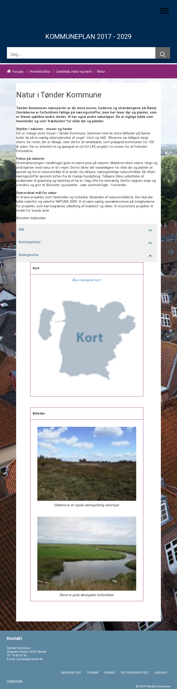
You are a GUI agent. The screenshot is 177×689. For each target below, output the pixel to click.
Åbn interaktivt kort (86, 280)
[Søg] (81, 54)
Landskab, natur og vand (73, 72)
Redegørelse (88, 256)
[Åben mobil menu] (164, 11)
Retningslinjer (88, 243)
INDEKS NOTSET (71, 672)
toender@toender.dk (29, 659)
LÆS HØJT (161, 672)
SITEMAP (92, 672)
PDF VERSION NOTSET (135, 672)
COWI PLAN (14, 681)
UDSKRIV (109, 672)
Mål (88, 230)
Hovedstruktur (40, 72)
